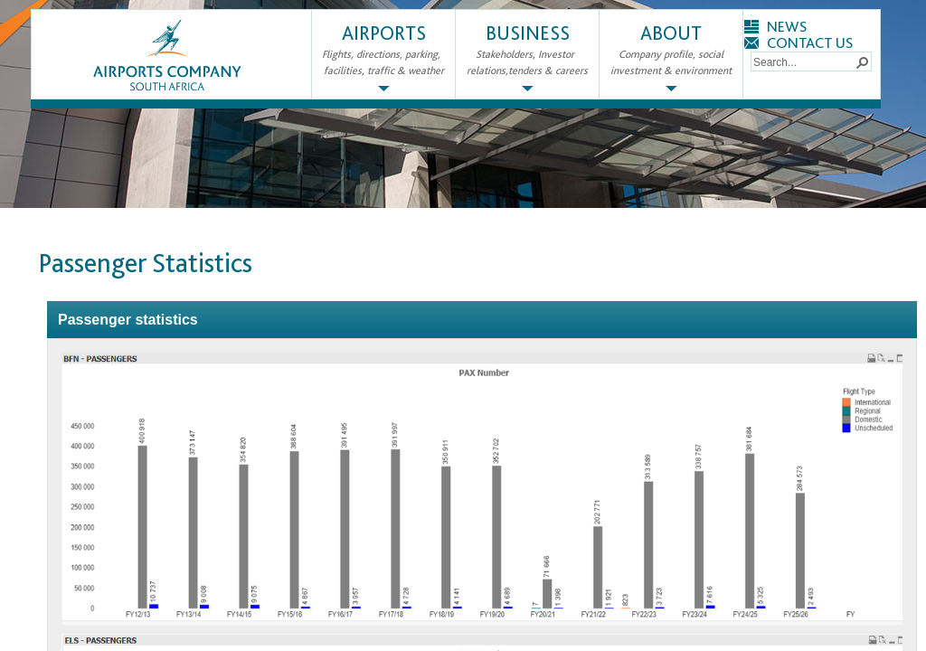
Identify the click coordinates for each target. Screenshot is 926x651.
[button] (862, 61)
